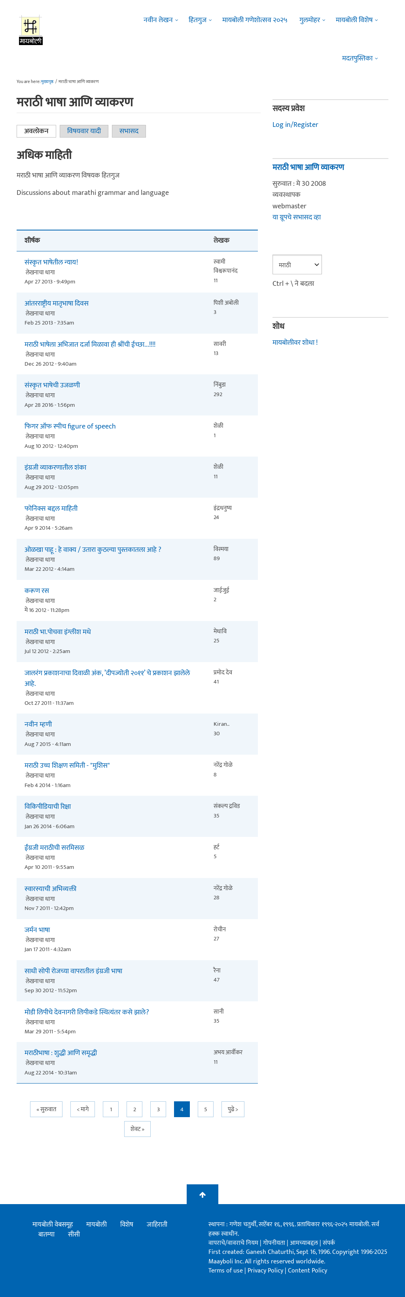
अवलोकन (40, 131)
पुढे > (233, 1109)
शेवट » (137, 1129)
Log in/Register (295, 125)
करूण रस (37, 591)
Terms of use (225, 1270)
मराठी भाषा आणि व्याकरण (308, 167)
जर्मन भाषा (37, 930)
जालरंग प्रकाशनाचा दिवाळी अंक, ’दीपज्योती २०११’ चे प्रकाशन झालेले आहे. (107, 678)
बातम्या (46, 1234)
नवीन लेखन (158, 20)
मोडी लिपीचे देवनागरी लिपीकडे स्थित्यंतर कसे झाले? (87, 1012)
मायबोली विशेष (354, 20)
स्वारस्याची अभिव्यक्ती (50, 889)
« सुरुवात (46, 1109)
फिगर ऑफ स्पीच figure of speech (70, 426)
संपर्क (329, 1243)
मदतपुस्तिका (357, 58)
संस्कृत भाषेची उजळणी (52, 385)
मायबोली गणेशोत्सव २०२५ (255, 20)
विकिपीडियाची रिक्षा (48, 807)
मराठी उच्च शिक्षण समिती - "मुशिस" (67, 766)
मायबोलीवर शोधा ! (295, 343)
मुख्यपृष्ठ (47, 81)
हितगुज (197, 20)
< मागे (83, 1109)
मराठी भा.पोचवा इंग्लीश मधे (58, 632)
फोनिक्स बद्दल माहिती (51, 509)
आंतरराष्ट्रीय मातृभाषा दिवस (57, 303)
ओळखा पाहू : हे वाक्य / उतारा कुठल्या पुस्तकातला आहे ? (93, 550)
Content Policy (307, 1270)
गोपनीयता (275, 1243)
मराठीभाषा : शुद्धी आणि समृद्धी (61, 1053)
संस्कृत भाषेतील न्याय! (51, 262)
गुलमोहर (309, 20)
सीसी (74, 1234)
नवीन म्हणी (38, 724)
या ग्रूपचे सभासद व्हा (297, 217)
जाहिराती (157, 1224)
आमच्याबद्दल (305, 1243)
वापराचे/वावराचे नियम (233, 1243)
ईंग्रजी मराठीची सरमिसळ (54, 848)
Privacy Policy (266, 1270)
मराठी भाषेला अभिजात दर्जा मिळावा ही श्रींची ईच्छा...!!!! (90, 345)
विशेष (126, 1224)
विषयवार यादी (84, 131)
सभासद (128, 131)
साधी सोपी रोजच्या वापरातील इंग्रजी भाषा (73, 971)
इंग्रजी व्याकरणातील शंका (55, 468)
